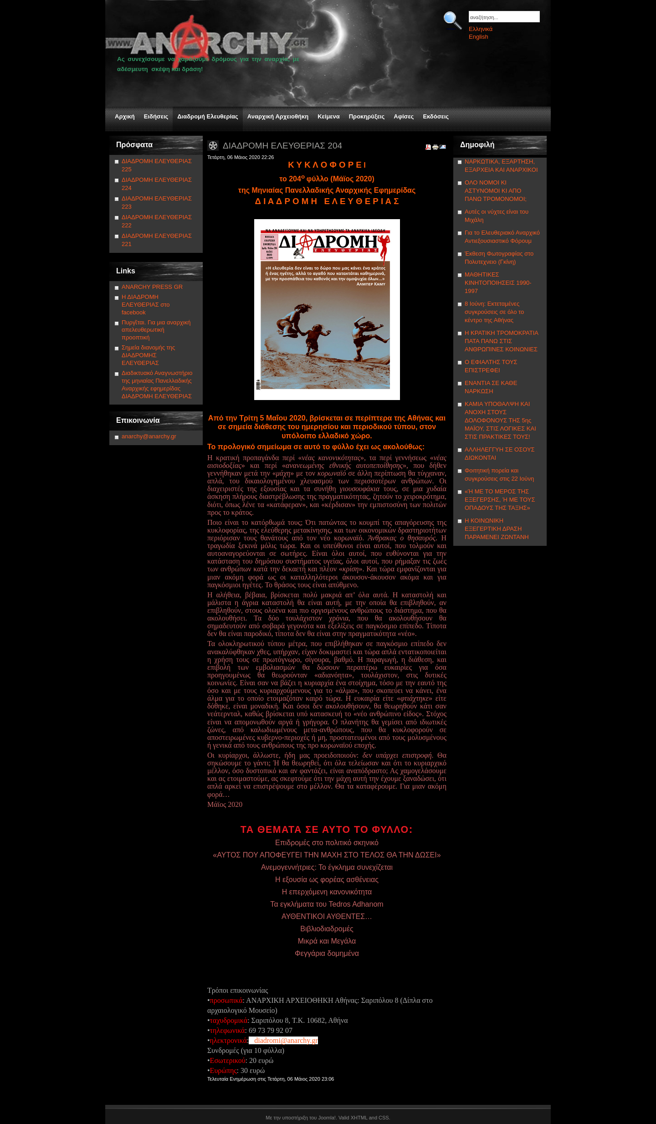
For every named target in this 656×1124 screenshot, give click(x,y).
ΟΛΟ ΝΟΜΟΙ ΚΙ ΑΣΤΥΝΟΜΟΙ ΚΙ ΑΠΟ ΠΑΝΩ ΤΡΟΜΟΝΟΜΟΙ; (496, 190)
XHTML (359, 1117)
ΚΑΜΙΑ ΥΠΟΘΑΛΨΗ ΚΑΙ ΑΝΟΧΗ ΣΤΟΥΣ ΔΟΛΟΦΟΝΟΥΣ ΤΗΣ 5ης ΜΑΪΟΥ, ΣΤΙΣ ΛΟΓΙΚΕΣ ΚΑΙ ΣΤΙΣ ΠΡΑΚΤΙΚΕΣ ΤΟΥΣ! (500, 420)
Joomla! (327, 1117)
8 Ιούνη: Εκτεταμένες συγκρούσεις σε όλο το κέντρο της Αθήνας (494, 311)
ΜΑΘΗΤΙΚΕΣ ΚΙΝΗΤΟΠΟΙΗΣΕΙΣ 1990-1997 (498, 282)
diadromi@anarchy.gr (286, 1040)
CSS (384, 1117)
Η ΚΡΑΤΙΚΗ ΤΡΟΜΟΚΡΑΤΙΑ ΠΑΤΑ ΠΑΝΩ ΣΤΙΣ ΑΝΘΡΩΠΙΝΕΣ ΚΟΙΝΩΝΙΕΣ (501, 341)
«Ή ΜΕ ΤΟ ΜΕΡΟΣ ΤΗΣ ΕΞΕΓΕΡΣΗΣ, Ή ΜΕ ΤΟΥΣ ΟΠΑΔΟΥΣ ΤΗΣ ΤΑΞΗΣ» (500, 499)
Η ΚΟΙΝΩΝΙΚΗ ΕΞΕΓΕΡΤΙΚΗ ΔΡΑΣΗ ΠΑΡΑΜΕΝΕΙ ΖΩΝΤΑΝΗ (497, 528)
